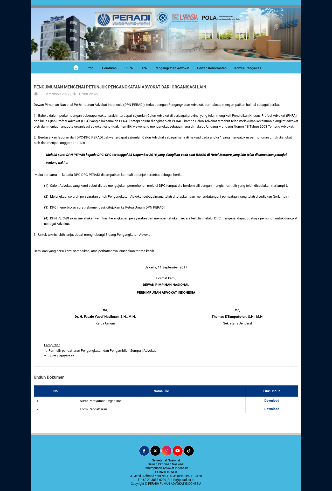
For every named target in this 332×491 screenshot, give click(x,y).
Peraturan (109, 68)
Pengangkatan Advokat (172, 68)
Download (271, 401)
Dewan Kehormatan (212, 68)
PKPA (129, 68)
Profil (90, 68)
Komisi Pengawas (247, 68)
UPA (144, 68)
